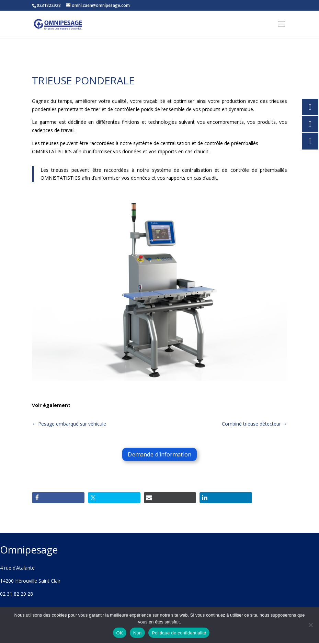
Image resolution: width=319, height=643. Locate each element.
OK (119, 632)
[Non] (310, 624)
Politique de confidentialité (179, 632)
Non (137, 632)
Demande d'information (159, 455)
